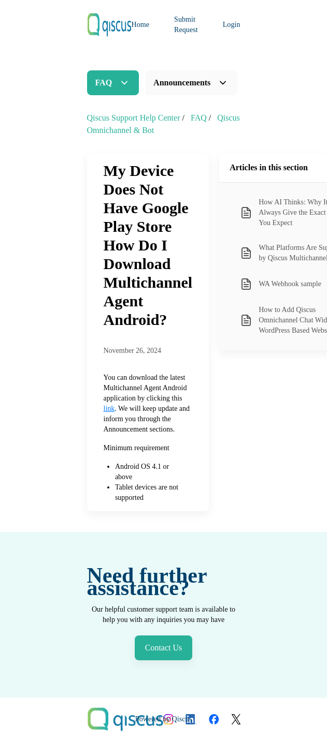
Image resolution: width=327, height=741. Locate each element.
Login (231, 24)
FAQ (103, 82)
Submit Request (186, 25)
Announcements (181, 82)
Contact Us (163, 647)
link (109, 408)
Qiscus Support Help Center (133, 117)
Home (141, 24)
